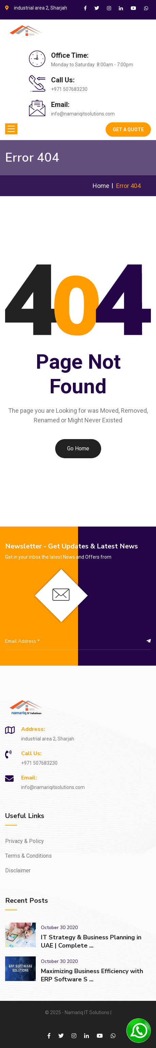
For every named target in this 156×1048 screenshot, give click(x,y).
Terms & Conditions (28, 856)
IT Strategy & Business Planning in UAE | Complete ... (91, 941)
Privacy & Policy (24, 841)
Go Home (78, 448)
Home (101, 185)
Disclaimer (18, 870)
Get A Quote (128, 129)
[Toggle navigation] (11, 128)
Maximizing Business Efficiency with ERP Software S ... (92, 975)
